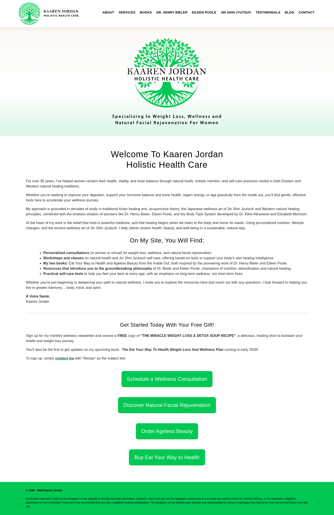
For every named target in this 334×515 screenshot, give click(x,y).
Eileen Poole (204, 12)
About (108, 12)
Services (127, 12)
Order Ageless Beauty (167, 431)
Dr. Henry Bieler (171, 12)
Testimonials (268, 12)
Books (146, 12)
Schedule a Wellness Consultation (167, 379)
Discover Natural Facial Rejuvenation (167, 405)
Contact (307, 12)
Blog (289, 12)
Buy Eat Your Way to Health (166, 457)
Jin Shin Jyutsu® (236, 12)
